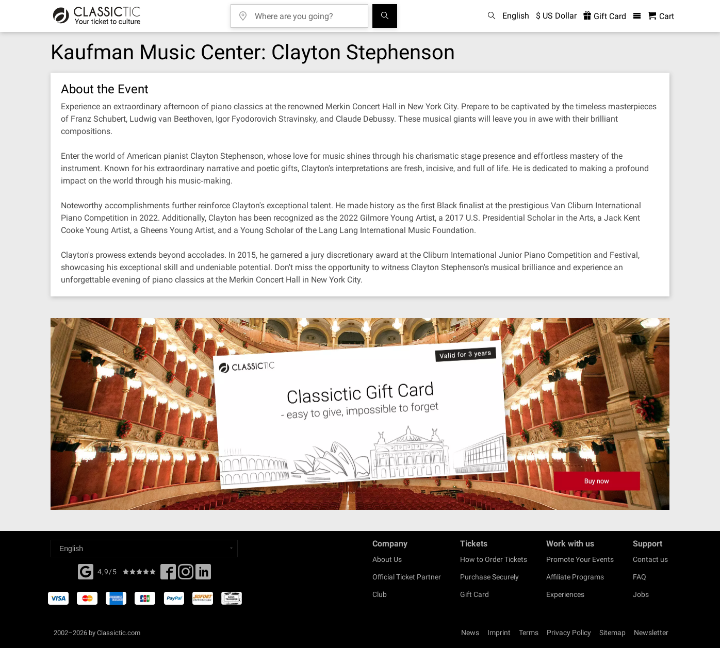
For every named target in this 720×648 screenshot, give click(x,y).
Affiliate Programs (575, 577)
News (470, 632)
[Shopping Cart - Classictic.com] (661, 16)
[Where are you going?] (307, 13)
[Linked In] (203, 575)
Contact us (650, 559)
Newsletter (651, 632)
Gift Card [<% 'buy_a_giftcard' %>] (604, 16)
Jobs (641, 594)
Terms (528, 632)
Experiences (565, 594)
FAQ (639, 577)
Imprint (499, 632)
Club (379, 594)
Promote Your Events (580, 559)
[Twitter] (185, 575)
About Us (387, 559)
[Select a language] (144, 548)
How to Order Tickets (493, 559)
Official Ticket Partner (406, 577)
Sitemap (612, 632)
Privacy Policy (569, 632)
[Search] (384, 16)
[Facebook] (85, 570)
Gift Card (474, 594)
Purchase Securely (489, 577)
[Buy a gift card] (360, 414)
